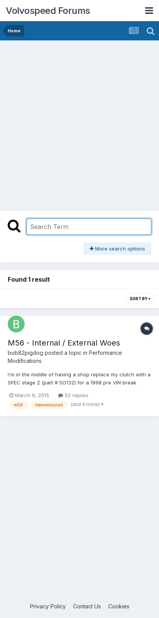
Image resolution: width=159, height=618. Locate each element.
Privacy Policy (48, 606)
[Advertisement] (79, 123)
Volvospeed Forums (48, 10)
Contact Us (87, 606)
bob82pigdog (25, 352)
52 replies (73, 395)
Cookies (118, 606)
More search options (117, 249)
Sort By (140, 298)
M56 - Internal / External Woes (64, 342)
